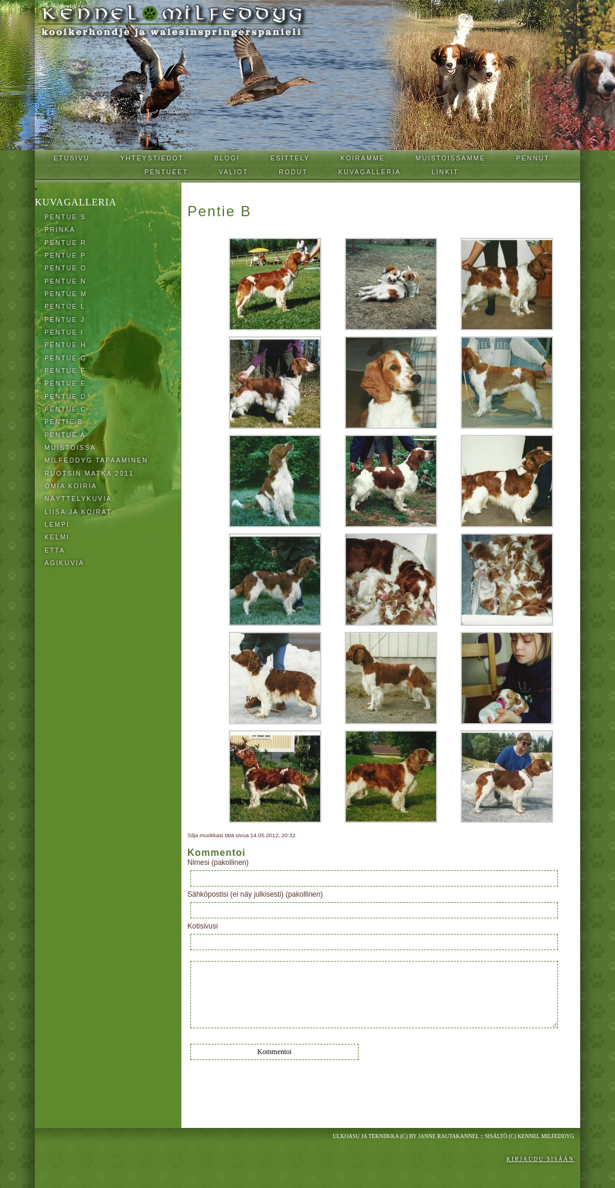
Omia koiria (70, 485)
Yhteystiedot (152, 158)
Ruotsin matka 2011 (89, 473)
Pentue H (65, 344)
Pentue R (65, 242)
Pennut (533, 158)
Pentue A (65, 434)
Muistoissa (70, 447)
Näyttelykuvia (78, 498)
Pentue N (65, 281)
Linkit (444, 171)
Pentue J (64, 319)
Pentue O (65, 267)
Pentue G (65, 358)
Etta (54, 550)
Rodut (293, 171)
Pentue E (65, 383)
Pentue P (65, 255)
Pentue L (64, 306)
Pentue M (65, 293)
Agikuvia (64, 562)
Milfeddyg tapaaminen (96, 460)
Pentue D (65, 396)
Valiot (233, 171)
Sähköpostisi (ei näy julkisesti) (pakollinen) (255, 894)
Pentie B (63, 421)
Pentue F (65, 370)
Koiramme (363, 158)
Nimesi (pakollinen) (218, 862)
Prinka (60, 229)
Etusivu (71, 158)
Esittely (290, 158)
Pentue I (63, 332)
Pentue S (65, 216)
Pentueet (166, 171)
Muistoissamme (450, 158)
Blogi (227, 158)
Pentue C (65, 409)
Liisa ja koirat (78, 511)
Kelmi (57, 537)
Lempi (57, 524)
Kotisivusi (202, 926)
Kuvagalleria (369, 171)
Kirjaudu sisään (540, 1159)
